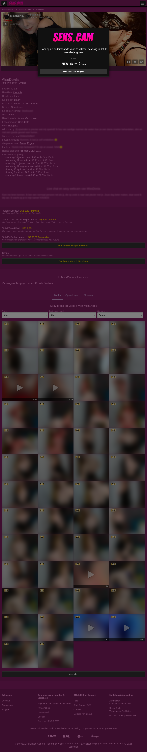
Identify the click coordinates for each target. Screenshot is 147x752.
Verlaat (73, 58)
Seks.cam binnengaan (73, 71)
